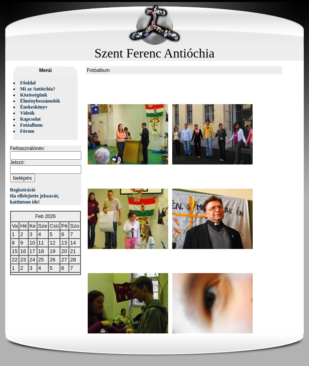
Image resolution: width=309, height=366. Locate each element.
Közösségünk (33, 95)
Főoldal (28, 83)
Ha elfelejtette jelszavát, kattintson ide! (34, 199)
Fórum (27, 131)
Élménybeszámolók (40, 101)
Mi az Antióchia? (37, 89)
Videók (27, 113)
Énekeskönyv (33, 107)
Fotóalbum (31, 125)
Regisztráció (22, 190)
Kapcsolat (30, 119)
